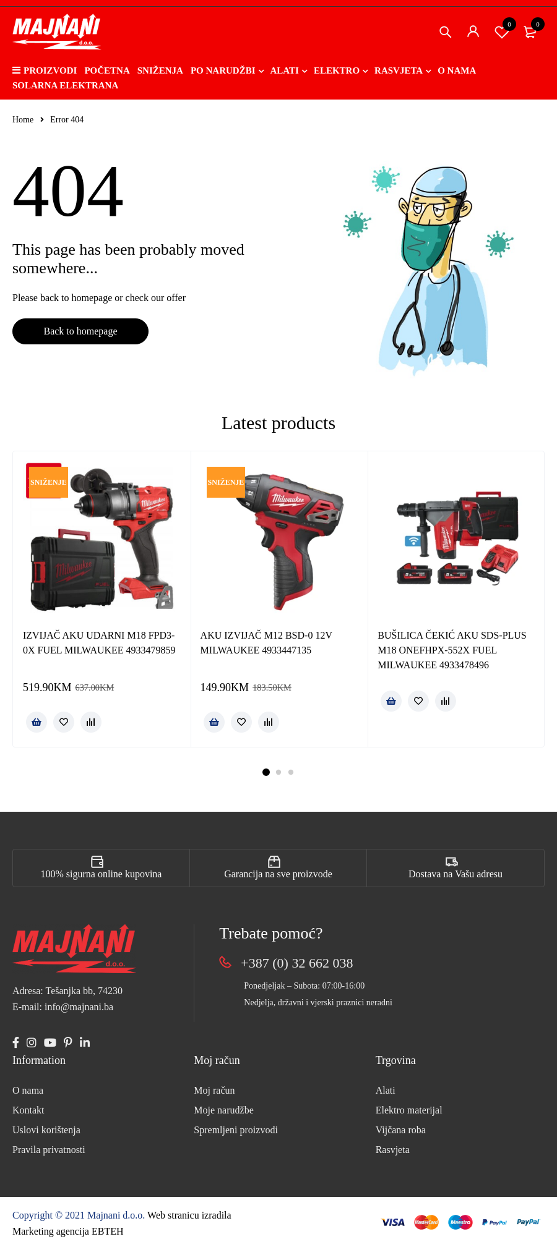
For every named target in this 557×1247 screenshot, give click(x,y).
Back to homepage (80, 331)
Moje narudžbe (223, 1110)
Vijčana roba (401, 1130)
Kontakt (28, 1110)
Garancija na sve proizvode (278, 874)
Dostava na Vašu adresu (455, 874)
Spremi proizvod (502, 31)
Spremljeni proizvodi (236, 1130)
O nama (27, 1090)
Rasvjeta (393, 1149)
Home (22, 119)
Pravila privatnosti (48, 1149)
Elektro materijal (409, 1110)
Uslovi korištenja (46, 1130)
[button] (36, 722)
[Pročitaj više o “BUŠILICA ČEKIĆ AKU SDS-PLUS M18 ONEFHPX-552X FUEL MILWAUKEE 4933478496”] (391, 701)
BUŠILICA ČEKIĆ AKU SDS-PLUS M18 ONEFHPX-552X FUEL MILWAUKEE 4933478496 (452, 650)
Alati (385, 1090)
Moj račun (214, 1090)
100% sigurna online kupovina (101, 874)
